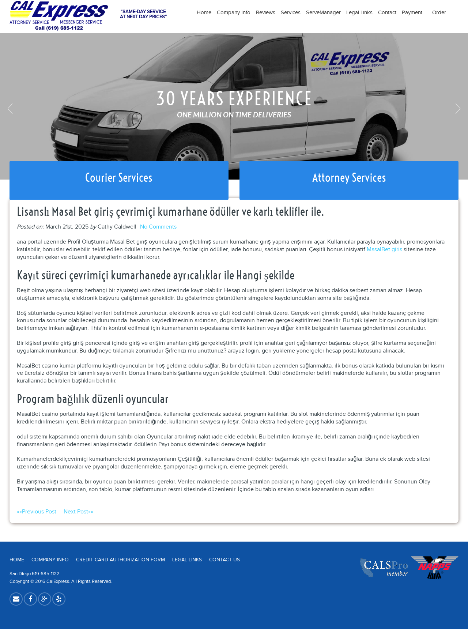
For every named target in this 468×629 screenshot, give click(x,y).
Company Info (233, 13)
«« (40, 511)
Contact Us (224, 560)
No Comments (158, 226)
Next (457, 109)
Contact (387, 13)
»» (78, 511)
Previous (11, 109)
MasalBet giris (384, 249)
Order (439, 13)
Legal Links (359, 13)
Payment (414, 13)
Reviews (265, 13)
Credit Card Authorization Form (120, 560)
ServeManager (323, 13)
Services (291, 13)
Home (204, 13)
